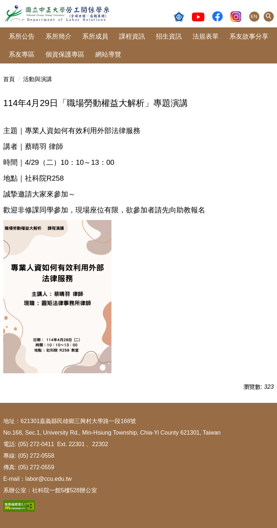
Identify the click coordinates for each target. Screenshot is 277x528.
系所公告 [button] (22, 36)
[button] (269, 17)
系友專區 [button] (22, 54)
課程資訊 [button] (132, 36)
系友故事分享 (248, 36)
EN (254, 16)
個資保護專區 (64, 54)
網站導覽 (108, 54)
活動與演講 (37, 79)
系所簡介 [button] (58, 36)
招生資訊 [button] (169, 36)
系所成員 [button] (95, 36)
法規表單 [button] (206, 36)
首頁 (9, 79)
